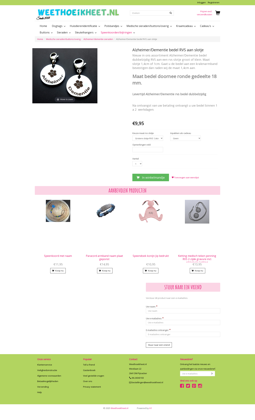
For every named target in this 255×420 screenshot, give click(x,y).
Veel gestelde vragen (93, 375)
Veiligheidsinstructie (47, 370)
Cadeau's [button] (207, 26)
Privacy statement (92, 386)
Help (39, 392)
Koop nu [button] (58, 270)
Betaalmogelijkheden (47, 381)
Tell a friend (89, 364)
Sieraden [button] (63, 32)
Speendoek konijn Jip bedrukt (151, 256)
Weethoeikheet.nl (115, 408)
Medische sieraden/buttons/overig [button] (149, 26)
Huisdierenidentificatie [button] (85, 26)
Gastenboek (89, 370)
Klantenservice (44, 364)
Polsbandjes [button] (113, 26)
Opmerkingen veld (141, 144)
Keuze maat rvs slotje (143, 133)
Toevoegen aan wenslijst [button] (185, 177)
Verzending (43, 386)
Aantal (135, 158)
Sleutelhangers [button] (85, 32)
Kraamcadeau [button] (185, 26)
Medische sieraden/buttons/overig (63, 39)
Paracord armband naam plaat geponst (104, 257)
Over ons (87, 381)
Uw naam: (151, 306)
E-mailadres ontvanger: (158, 330)
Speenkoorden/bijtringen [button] (117, 32)
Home (43, 26)
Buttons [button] (46, 32)
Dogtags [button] (58, 26)
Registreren (213, 2)
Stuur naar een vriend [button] (159, 344)
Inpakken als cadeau (180, 133)
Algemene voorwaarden (49, 375)
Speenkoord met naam (58, 256)
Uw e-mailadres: (155, 318)
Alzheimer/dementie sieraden (98, 39)
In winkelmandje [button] (151, 177)
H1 (144, 408)
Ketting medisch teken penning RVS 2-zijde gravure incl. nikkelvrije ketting (197, 259)
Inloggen (201, 2)
